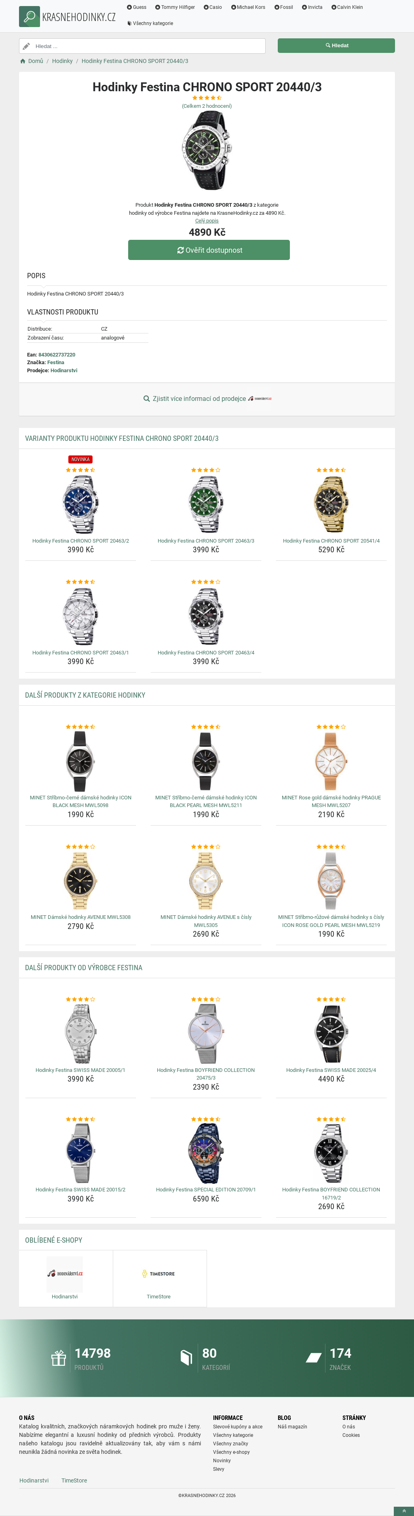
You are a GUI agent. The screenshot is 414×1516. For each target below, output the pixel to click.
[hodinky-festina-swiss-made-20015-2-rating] (80, 1120)
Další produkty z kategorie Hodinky (85, 695)
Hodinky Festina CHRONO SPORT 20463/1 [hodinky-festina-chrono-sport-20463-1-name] (80, 653)
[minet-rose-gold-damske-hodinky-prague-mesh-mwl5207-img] (331, 761)
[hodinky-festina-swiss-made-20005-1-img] (80, 1034)
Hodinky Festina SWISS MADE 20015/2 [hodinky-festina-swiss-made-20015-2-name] (80, 1190)
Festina (55, 362)
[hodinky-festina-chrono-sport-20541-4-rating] (331, 470)
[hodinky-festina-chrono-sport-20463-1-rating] (80, 582)
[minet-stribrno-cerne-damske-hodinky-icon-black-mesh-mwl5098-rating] (80, 727)
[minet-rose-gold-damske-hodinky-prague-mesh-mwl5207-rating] (331, 727)
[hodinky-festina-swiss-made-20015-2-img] (80, 1153)
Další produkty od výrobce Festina (83, 967)
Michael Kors (247, 7)
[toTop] (404, 1511)
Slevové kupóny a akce (237, 1427)
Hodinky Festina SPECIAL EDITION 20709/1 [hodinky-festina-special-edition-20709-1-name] (206, 1190)
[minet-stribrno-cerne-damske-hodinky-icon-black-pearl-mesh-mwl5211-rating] (206, 727)
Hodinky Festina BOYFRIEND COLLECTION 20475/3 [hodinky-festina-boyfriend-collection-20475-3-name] (206, 1074)
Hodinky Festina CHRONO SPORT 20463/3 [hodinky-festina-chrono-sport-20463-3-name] (206, 541)
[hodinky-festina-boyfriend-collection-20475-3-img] (206, 1034)
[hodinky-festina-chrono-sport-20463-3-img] (206, 504)
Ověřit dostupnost (209, 250)
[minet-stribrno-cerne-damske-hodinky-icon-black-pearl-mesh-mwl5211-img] (206, 761)
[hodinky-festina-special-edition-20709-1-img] (206, 1153)
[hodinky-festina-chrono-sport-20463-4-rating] (206, 582)
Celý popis (207, 221)
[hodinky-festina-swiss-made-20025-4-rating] (331, 1000)
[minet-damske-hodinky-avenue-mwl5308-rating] (80, 847)
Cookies (351, 1435)
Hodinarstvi (64, 370)
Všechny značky (230, 1444)
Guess (136, 7)
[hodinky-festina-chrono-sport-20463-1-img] (80, 616)
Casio (212, 7)
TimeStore (74, 1480)
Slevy (218, 1469)
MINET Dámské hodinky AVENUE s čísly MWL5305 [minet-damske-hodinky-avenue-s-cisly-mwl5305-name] (206, 921)
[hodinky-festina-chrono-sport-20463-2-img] (80, 504)
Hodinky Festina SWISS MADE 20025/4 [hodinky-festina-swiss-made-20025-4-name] (331, 1070)
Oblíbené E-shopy (53, 1240)
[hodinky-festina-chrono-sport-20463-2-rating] (80, 470)
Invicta (312, 7)
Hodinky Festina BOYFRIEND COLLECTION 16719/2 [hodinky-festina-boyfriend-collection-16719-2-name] (331, 1194)
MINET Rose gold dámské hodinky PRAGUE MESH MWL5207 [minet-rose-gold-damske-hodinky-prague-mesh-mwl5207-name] (331, 802)
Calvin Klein (347, 7)
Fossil (283, 7)
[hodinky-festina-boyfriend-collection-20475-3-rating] (206, 1000)
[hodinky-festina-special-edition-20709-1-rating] (206, 1120)
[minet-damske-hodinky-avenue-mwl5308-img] (80, 881)
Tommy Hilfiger (174, 7)
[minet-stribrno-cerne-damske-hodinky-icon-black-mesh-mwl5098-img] (80, 761)
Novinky (222, 1461)
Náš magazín (292, 1427)
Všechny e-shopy (231, 1452)
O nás (348, 1427)
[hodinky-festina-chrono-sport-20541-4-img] (331, 504)
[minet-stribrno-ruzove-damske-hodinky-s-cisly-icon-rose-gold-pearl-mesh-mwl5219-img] (331, 881)
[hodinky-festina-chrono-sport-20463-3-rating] (206, 470)
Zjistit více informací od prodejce (207, 399)
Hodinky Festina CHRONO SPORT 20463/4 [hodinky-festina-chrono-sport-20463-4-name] (206, 653)
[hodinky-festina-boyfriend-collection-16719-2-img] (331, 1153)
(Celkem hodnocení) (207, 106)
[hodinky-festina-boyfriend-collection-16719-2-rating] (331, 1120)
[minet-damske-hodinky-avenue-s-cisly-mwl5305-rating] (206, 847)
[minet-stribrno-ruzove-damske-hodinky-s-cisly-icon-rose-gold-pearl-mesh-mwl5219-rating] (331, 847)
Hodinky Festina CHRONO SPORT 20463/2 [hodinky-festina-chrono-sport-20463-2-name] (80, 541)
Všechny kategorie (149, 23)
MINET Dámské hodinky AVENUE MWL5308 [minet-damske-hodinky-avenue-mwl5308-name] (81, 917)
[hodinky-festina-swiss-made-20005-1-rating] (80, 1000)
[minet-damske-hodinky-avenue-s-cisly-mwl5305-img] (206, 881)
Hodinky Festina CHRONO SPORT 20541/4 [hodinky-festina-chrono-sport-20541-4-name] (331, 541)
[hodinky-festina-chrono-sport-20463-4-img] (206, 616)
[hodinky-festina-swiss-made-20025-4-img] (331, 1034)
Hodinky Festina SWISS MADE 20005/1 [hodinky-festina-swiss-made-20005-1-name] (80, 1070)
